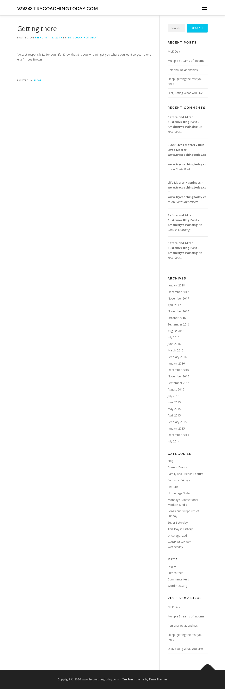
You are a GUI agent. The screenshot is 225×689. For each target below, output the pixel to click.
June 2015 (174, 402)
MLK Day (174, 51)
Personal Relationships (183, 70)
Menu (204, 8)
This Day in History (180, 529)
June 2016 (174, 344)
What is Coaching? (179, 230)
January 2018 (176, 285)
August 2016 (176, 331)
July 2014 (174, 441)
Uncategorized (177, 536)
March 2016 (175, 350)
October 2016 (177, 318)
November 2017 (178, 298)
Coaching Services (187, 202)
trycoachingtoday (83, 37)
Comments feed (178, 579)
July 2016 (174, 337)
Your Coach (175, 132)
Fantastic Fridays (179, 480)
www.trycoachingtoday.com (57, 8)
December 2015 (178, 370)
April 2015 (174, 415)
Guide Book (183, 169)
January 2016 (176, 363)
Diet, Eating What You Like (185, 93)
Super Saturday (178, 522)
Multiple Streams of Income (186, 61)
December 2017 (178, 292)
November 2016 (178, 311)
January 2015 (176, 428)
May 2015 (174, 409)
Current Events (177, 467)
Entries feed (175, 573)
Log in (172, 566)
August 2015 (176, 389)
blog (37, 80)
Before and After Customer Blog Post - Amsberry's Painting (183, 122)
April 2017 (174, 305)
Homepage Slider (179, 493)
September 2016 (179, 324)
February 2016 (177, 357)
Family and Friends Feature (185, 474)
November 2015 (178, 376)
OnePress (128, 679)
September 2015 (179, 383)
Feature (173, 487)
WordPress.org (177, 586)
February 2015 (177, 422)
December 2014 (178, 435)
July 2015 (174, 396)
